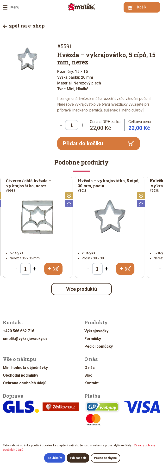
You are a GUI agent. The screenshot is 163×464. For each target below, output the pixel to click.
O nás (89, 367)
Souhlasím (55, 458)
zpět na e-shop (24, 25)
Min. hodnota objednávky (25, 367)
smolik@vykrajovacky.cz (25, 338)
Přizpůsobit (78, 458)
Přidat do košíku (98, 143)
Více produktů (81, 289)
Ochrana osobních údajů (24, 383)
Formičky (92, 338)
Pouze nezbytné (105, 458)
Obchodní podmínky (20, 375)
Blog (88, 375)
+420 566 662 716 (18, 331)
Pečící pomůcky (98, 346)
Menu (7, 7)
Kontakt (91, 383)
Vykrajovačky (96, 331)
